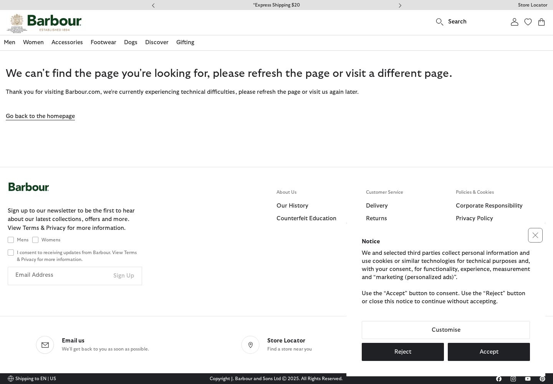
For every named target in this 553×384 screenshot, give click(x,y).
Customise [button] (446, 330)
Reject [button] (402, 352)
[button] (535, 235)
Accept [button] (489, 352)
